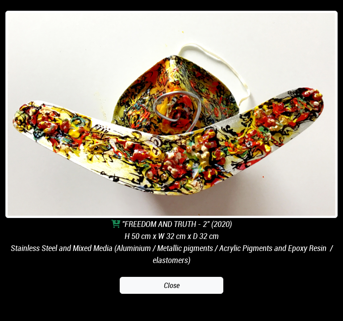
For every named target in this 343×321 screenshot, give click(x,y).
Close (172, 285)
